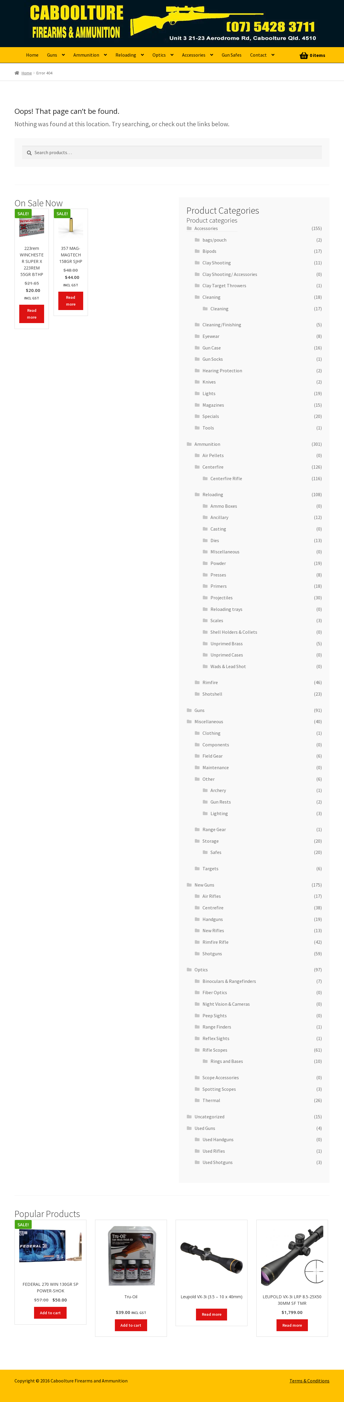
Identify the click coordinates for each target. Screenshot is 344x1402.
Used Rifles (213, 1151)
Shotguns (212, 954)
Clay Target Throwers (224, 285)
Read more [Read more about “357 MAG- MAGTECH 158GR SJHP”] (70, 301)
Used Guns (204, 1128)
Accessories (193, 55)
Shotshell (212, 694)
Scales (216, 620)
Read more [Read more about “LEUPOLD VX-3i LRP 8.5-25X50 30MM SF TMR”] (292, 1325)
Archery (218, 790)
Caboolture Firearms (67, 13)
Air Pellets (213, 455)
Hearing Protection (222, 370)
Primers (218, 586)
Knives (209, 382)
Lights (209, 393)
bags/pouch (214, 240)
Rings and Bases (226, 1061)
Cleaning (211, 297)
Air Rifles (211, 896)
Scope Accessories (220, 1077)
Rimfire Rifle (215, 942)
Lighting (219, 813)
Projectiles (221, 598)
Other (208, 779)
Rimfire (210, 682)
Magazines (213, 405)
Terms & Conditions (309, 1381)
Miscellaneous (208, 721)
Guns (52, 55)
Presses (218, 575)
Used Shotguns (217, 1162)
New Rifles (213, 930)
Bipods (209, 251)
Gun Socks (212, 359)
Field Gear (212, 756)
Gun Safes (232, 55)
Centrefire (213, 908)
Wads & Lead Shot (228, 666)
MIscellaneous (224, 552)
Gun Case (211, 348)
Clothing (211, 733)
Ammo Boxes (223, 506)
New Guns (204, 885)
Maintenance (215, 767)
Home (32, 55)
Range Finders (216, 1027)
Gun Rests (220, 802)
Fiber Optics (214, 992)
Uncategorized (209, 1117)
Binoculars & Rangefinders (229, 981)
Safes (215, 852)
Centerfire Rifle (226, 478)
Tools (208, 428)
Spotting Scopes (219, 1089)
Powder (218, 563)
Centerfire (213, 467)
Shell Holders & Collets (233, 632)
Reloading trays (226, 609)
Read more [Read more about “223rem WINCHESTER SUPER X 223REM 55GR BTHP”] (31, 314)
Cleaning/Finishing (221, 325)
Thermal (211, 1100)
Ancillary (219, 517)
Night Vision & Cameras (226, 1004)
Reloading (125, 55)
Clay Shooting (216, 263)
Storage (210, 841)
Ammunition (86, 55)
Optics (159, 55)
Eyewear (210, 336)
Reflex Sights (215, 1038)
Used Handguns (218, 1139)
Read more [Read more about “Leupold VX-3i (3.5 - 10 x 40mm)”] (211, 1314)
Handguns (212, 919)
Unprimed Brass (226, 643)
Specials (210, 416)
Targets (210, 868)
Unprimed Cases (226, 655)
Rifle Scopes (214, 1050)
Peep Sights (214, 1015)
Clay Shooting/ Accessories (229, 274)
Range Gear (214, 829)
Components (215, 745)
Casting (218, 529)
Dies (214, 540)
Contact (258, 55)
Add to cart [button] (50, 1312)
